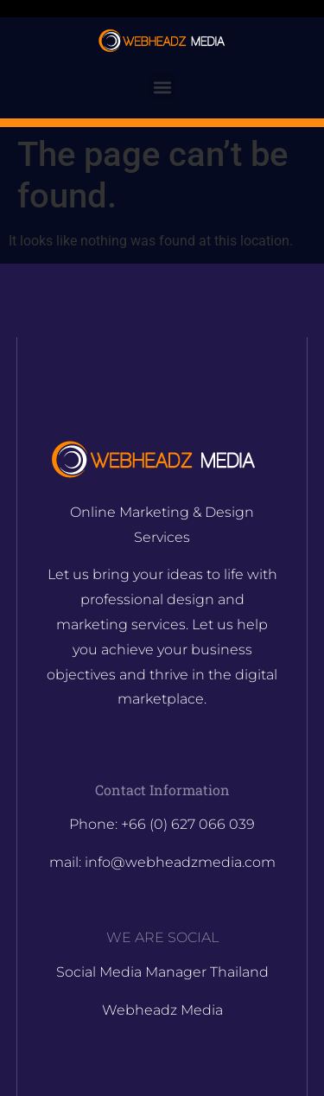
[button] (162, 87)
